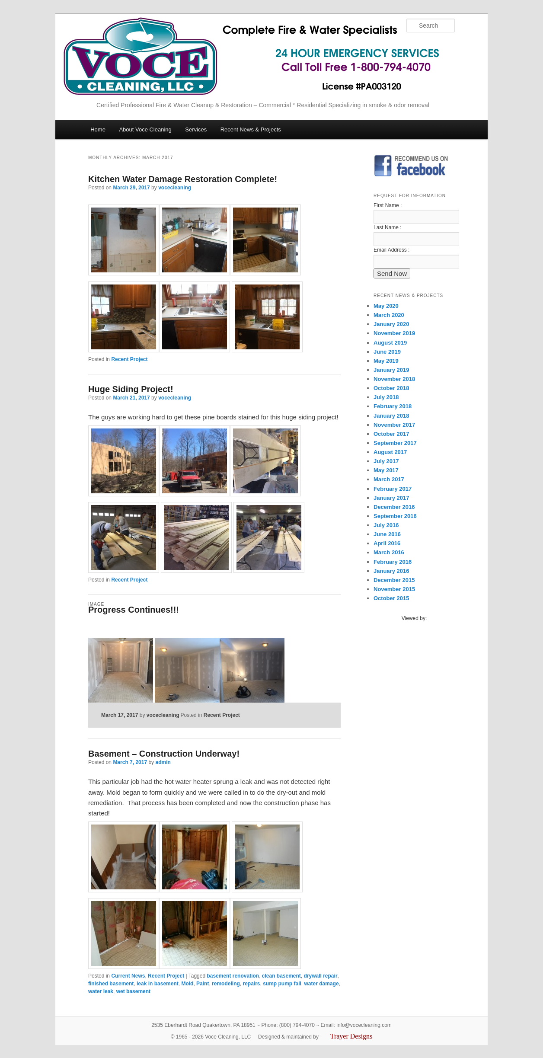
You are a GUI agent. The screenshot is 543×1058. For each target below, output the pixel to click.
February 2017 (393, 489)
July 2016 (386, 525)
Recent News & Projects (250, 129)
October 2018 (391, 388)
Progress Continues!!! (133, 609)
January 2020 (391, 324)
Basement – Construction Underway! (164, 753)
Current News (128, 976)
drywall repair (321, 976)
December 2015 (394, 580)
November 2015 (394, 589)
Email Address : (391, 250)
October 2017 (391, 434)
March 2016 (389, 552)
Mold (187, 984)
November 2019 (394, 333)
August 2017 (390, 452)
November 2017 (394, 425)
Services (196, 129)
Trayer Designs (351, 1036)
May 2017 (386, 470)
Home (97, 129)
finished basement (111, 984)
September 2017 (395, 443)
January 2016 (391, 571)
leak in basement (158, 984)
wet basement (133, 991)
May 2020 (386, 306)
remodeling (226, 984)
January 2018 (391, 415)
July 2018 (386, 397)
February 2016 (393, 562)
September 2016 (395, 516)
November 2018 (394, 379)
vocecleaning (174, 188)
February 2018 (393, 406)
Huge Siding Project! (130, 389)
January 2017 (391, 498)
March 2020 (389, 315)
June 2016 (387, 534)
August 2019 (390, 342)
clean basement (281, 976)
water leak (100, 991)
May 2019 (386, 361)
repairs (251, 984)
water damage (321, 984)
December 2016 (394, 507)
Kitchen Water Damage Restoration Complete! (182, 179)
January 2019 (391, 370)
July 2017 (386, 461)
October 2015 (391, 598)
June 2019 (387, 351)
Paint (202, 984)
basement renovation (233, 976)
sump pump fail (282, 984)
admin (162, 762)
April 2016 (387, 543)
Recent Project (129, 359)
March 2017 (389, 479)
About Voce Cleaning (145, 129)
